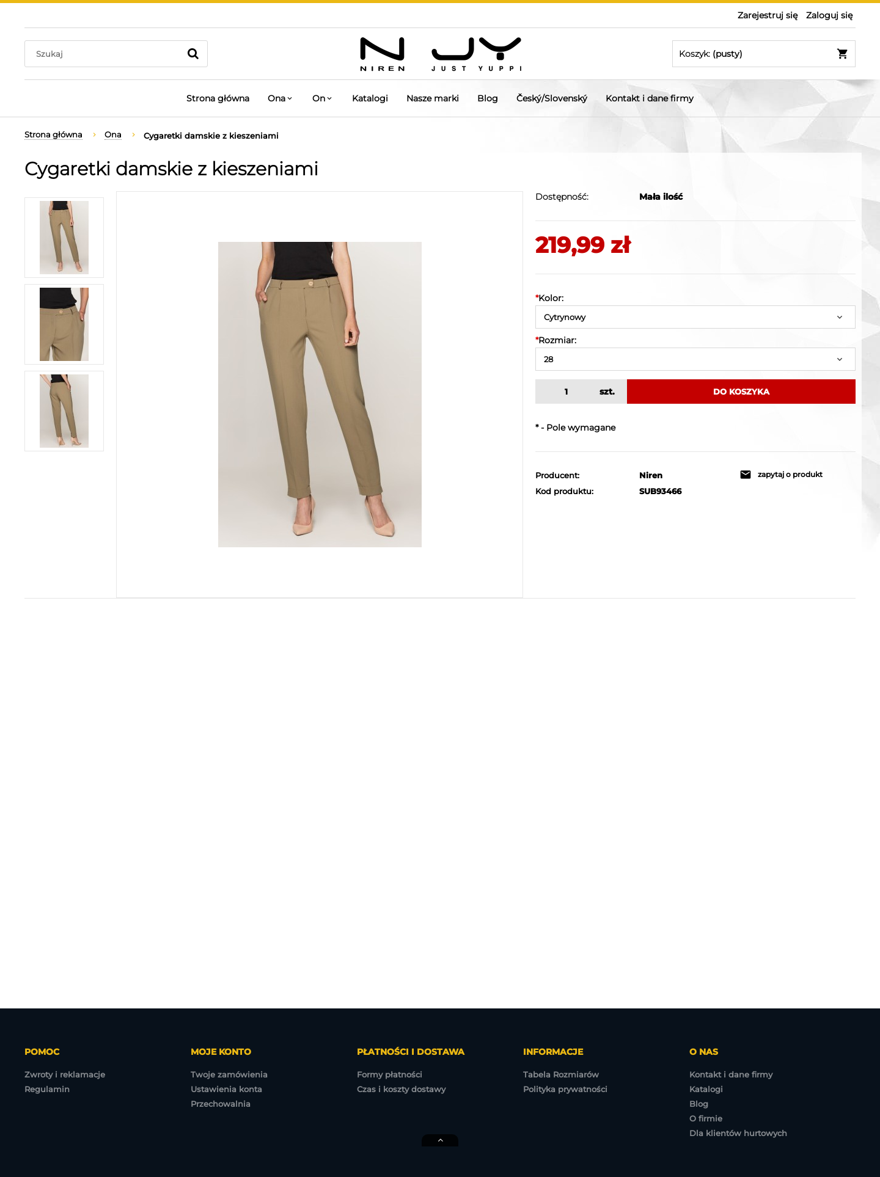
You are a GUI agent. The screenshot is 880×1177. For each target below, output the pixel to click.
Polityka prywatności (565, 1089)
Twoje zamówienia (229, 1074)
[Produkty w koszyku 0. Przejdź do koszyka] (764, 54)
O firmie (705, 1118)
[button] (781, 474)
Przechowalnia (221, 1104)
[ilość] (564, 391)
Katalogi (706, 1089)
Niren (650, 475)
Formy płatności (389, 1074)
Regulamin (47, 1089)
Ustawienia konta (226, 1089)
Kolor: (549, 298)
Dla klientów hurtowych (738, 1133)
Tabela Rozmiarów (561, 1074)
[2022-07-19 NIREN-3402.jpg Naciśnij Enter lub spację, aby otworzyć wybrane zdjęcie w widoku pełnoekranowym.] (320, 394)
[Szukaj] (193, 53)
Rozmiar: (555, 340)
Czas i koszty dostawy (401, 1089)
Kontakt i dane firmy (730, 1074)
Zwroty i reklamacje (64, 1074)
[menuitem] (217, 98)
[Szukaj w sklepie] (105, 53)
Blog (698, 1104)
